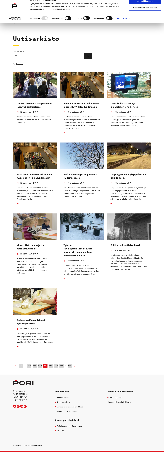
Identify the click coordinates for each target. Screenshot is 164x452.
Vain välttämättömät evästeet (145, 12)
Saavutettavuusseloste (33, 445)
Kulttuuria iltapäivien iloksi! (125, 245)
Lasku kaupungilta (115, 397)
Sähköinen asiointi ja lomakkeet (69, 407)
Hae (87, 56)
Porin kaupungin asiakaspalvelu (68, 426)
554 (61, 366)
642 (69, 366)
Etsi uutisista (18, 51)
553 (56, 366)
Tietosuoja (17, 445)
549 (34, 366)
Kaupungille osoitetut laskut (119, 402)
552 (50, 366)
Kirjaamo (59, 431)
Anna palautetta (62, 402)
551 (45, 366)
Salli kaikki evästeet (145, 6)
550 (40, 366)
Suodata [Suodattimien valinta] (18, 64)
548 (29, 366)
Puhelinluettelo (62, 397)
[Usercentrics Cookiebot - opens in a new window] (15, 23)
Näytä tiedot (122, 23)
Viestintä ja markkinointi (66, 411)
